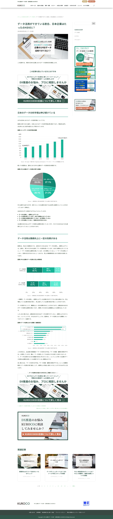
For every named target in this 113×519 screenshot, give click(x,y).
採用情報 (38, 512)
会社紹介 (66, 5)
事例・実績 (47, 5)
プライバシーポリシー (60, 512)
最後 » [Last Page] (74, 486)
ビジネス (77, 36)
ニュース (80, 5)
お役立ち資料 (60, 5)
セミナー (53, 5)
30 (64, 486)
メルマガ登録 (86, 5)
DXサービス (33, 5)
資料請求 (85, 1)
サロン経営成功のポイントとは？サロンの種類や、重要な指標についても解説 (84, 473)
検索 (94, 23)
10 (58, 486)
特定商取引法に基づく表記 (48, 512)
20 (61, 486)
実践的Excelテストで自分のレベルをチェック (29, 472)
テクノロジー (78, 39)
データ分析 (30, 31)
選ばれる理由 (40, 5)
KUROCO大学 (73, 5)
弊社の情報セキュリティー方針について (76, 512)
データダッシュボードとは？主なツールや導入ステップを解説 (56, 472)
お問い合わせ (91, 1)
